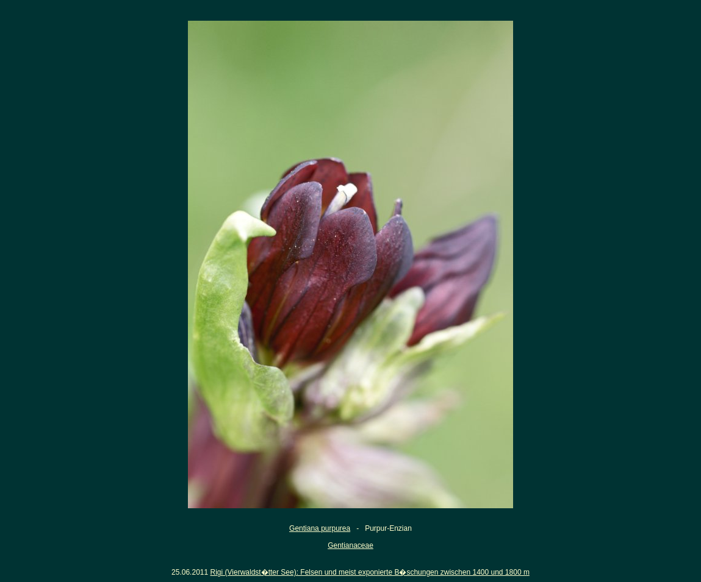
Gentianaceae (350, 545)
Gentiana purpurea (319, 528)
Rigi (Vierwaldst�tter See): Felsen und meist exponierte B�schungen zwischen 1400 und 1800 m (370, 572)
